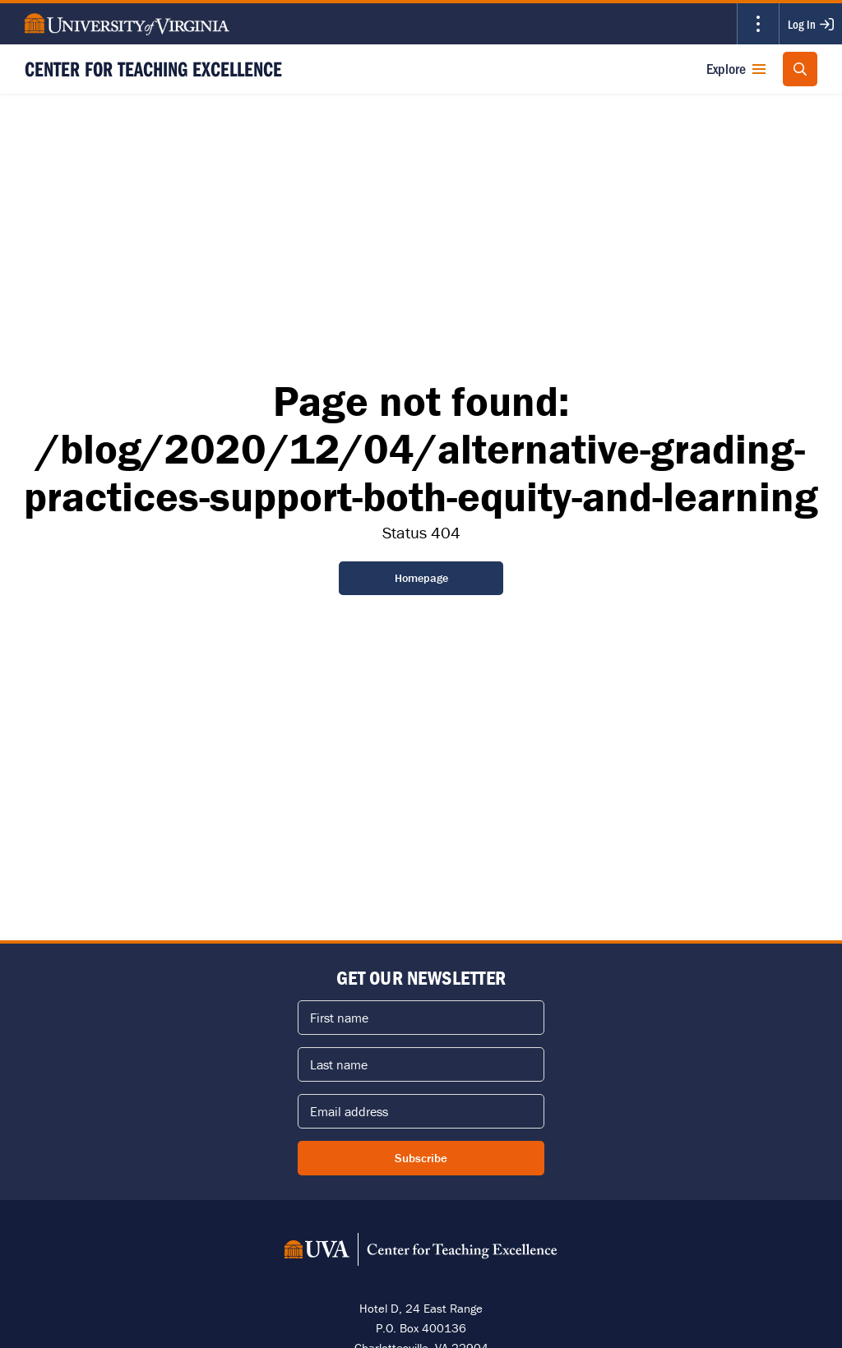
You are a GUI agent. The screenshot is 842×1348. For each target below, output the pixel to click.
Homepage (421, 577)
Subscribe (421, 1158)
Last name (339, 1064)
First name (339, 1017)
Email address (349, 1111)
